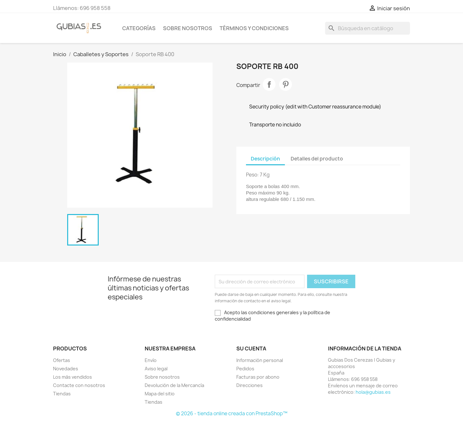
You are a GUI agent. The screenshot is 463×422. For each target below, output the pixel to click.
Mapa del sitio (160, 394)
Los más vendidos (72, 377)
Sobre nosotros (187, 28)
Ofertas (61, 360)
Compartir (269, 84)
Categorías (139, 28)
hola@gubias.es (373, 392)
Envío (151, 360)
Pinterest (285, 84)
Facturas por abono (257, 377)
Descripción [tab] (265, 158)
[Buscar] (367, 28)
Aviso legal (156, 369)
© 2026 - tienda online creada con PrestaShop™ (231, 413)
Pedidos (245, 369)
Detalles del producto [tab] (317, 158)
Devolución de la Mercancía (174, 385)
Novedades (65, 369)
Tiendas (62, 394)
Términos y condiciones (254, 28)
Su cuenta (251, 348)
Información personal (259, 360)
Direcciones (249, 385)
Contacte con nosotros (79, 385)
